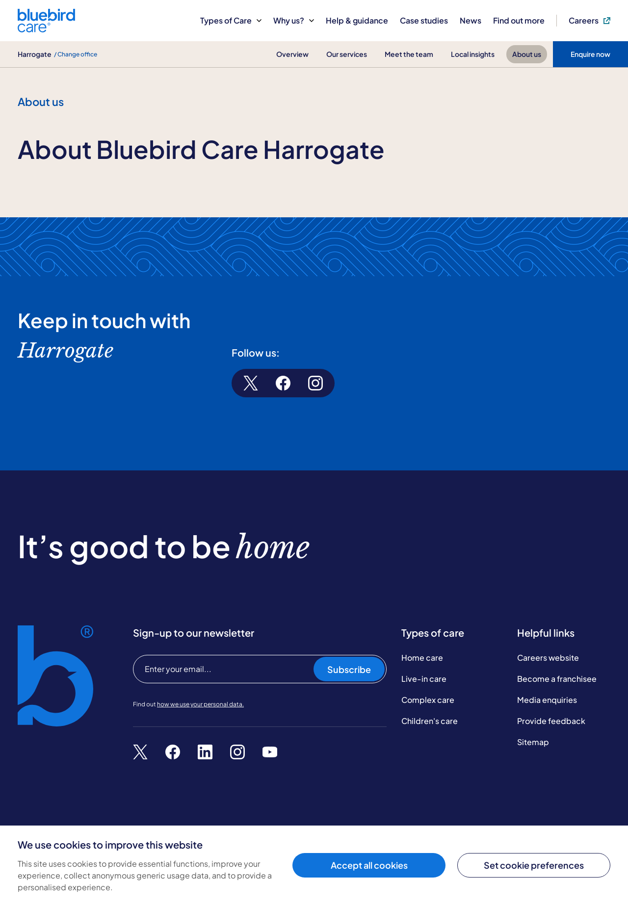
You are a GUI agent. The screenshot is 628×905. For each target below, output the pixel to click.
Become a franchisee (557, 678)
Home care (422, 657)
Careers (589, 20)
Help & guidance (357, 20)
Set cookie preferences (534, 865)
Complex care (427, 700)
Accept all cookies (369, 865)
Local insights (473, 54)
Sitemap (533, 742)
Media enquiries (547, 700)
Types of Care (231, 20)
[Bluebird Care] (46, 28)
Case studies (424, 20)
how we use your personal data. (200, 704)
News (470, 20)
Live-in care (423, 678)
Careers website (548, 657)
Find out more (519, 20)
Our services (346, 54)
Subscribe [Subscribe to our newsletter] (349, 669)
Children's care (429, 721)
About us (526, 54)
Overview (292, 54)
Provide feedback (551, 721)
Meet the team (409, 54)
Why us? (293, 20)
